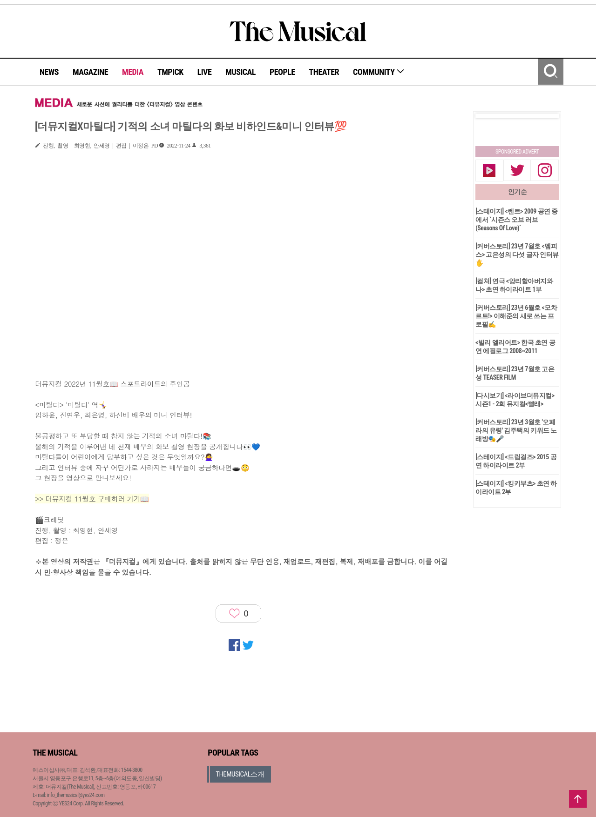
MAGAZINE (90, 72)
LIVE (204, 72)
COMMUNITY (379, 72)
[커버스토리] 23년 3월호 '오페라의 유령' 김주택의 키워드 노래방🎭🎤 (516, 430)
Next (544, 115)
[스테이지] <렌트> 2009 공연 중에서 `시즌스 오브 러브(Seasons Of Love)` (516, 220)
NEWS (49, 72)
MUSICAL (240, 72)
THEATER (324, 72)
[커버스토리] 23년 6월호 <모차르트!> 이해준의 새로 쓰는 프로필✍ (516, 316)
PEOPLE (282, 72)
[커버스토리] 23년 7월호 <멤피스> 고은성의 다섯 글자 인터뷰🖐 (517, 254)
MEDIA (132, 72)
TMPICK (170, 72)
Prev (489, 115)
